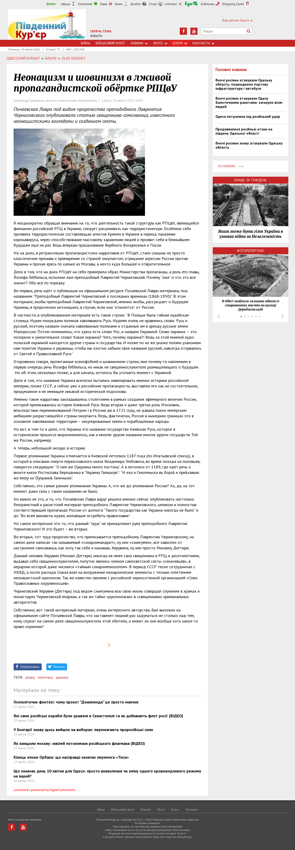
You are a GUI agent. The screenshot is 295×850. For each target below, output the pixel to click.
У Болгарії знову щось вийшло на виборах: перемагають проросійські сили (83, 729)
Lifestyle (171, 4)
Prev (218, 316)
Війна (85, 43)
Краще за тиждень (250, 180)
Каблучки (207, 4)
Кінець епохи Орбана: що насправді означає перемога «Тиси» (71, 757)
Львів (103, 4)
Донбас (135, 4)
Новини (139, 43)
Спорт (153, 4)
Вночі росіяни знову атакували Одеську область (249, 145)
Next (282, 316)
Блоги (180, 43)
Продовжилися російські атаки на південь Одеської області (243, 131)
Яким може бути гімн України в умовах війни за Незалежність (250, 234)
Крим (118, 4)
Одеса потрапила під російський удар (247, 116)
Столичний (85, 4)
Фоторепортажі (250, 250)
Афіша (65, 4)
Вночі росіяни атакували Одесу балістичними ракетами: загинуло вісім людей (248, 102)
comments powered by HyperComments (44, 789)
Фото (160, 43)
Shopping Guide (233, 4)
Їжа (191, 4)
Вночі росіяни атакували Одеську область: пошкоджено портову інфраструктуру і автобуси (243, 84)
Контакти (203, 43)
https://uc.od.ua (47, 24)
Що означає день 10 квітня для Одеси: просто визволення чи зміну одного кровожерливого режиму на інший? (107, 773)
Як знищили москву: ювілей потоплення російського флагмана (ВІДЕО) (79, 743)
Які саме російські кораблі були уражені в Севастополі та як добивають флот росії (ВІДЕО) (98, 715)
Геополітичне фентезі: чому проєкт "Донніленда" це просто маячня (76, 702)
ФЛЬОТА (96, 36)
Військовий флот (110, 43)
